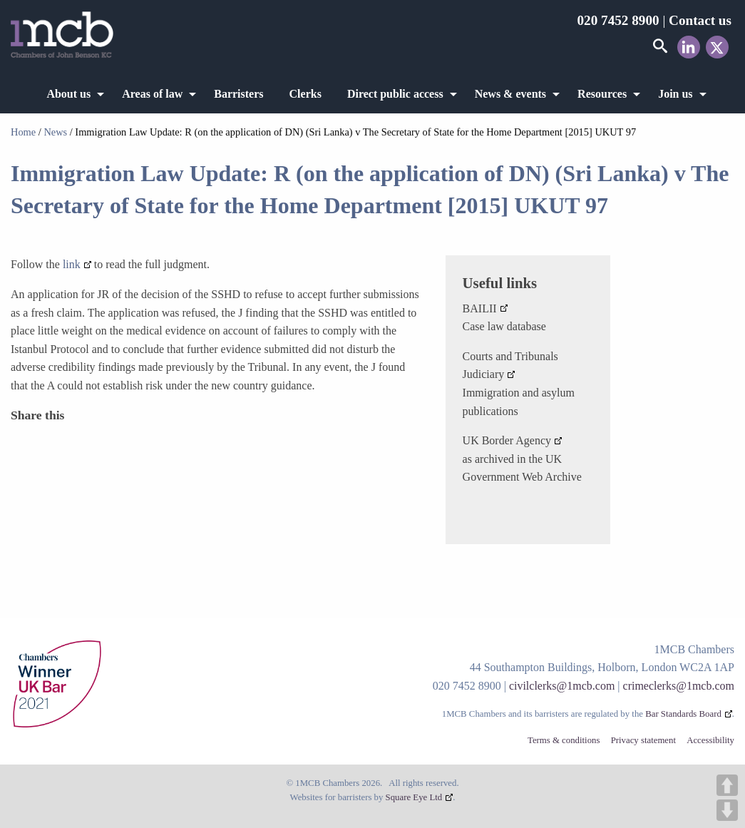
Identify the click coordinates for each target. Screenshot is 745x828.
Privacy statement (643, 740)
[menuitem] (71, 94)
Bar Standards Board (683, 714)
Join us (675, 94)
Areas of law (152, 94)
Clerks (305, 94)
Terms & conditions (564, 740)
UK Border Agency (507, 440)
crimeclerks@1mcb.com (678, 686)
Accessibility (710, 740)
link (72, 264)
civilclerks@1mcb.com (562, 686)
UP (727, 785)
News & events (510, 94)
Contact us (700, 20)
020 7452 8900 (618, 20)
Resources (602, 94)
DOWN (727, 810)
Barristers (238, 94)
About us (68, 94)
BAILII (480, 308)
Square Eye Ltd (414, 797)
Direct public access (395, 94)
